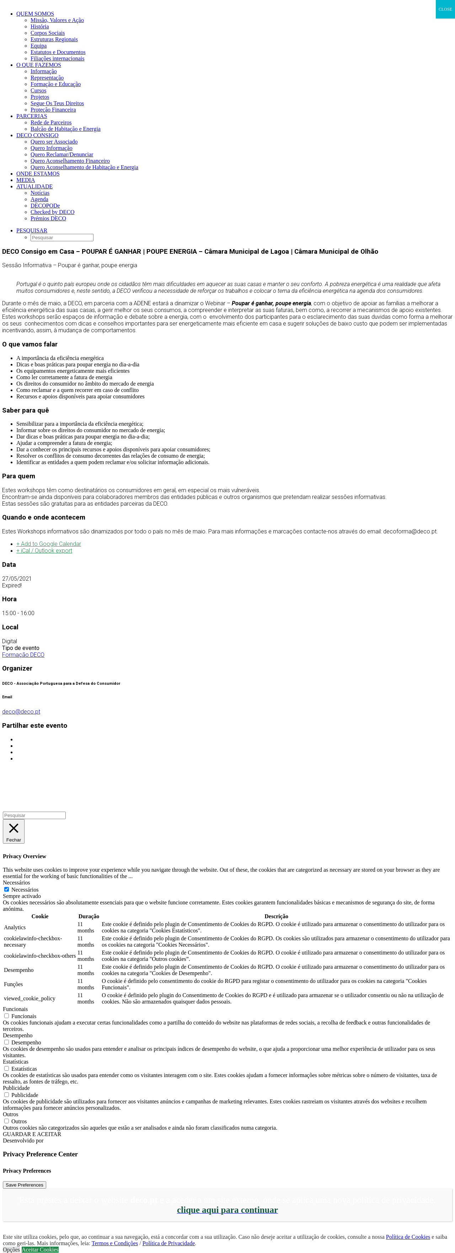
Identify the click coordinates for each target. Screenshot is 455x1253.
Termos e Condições (115, 1243)
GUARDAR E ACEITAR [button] (32, 1134)
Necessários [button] (16, 883)
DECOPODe (45, 206)
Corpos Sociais (48, 33)
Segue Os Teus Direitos (57, 103)
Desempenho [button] (18, 1035)
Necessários (24, 890)
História (40, 26)
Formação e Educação (56, 84)
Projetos (40, 97)
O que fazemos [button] (38, 65)
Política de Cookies (408, 1237)
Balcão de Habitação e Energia (66, 129)
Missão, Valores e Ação (57, 20)
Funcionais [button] (15, 1009)
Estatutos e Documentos (58, 52)
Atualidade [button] (34, 186)
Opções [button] (11, 1250)
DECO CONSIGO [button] (37, 135)
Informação (44, 71)
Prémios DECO (48, 218)
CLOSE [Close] (445, 9)
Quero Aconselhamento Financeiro (70, 161)
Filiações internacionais (58, 58)
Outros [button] (10, 1114)
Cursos (38, 90)
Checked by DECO (53, 212)
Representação (47, 78)
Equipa (39, 46)
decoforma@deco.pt (410, 531)
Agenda (39, 199)
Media (25, 180)
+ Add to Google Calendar (48, 544)
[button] (31, 230)
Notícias (40, 193)
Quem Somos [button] (35, 14)
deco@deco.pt (21, 711)
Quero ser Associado (54, 142)
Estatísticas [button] (15, 1062)
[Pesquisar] (34, 815)
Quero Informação (52, 148)
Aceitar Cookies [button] (40, 1250)
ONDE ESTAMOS (38, 174)
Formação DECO (23, 654)
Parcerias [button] (31, 116)
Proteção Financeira (53, 110)
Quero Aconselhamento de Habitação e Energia (84, 167)
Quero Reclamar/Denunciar (62, 154)
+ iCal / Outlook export (44, 550)
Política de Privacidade (169, 1243)
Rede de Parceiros (51, 122)
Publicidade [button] (16, 1088)
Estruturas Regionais (54, 39)
